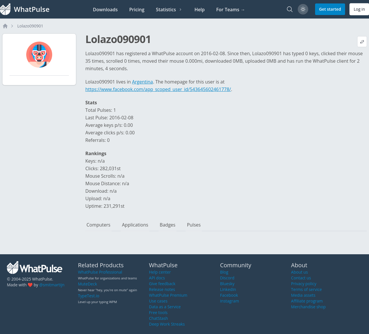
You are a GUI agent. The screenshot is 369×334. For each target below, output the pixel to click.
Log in (359, 9)
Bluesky (227, 283)
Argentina (142, 82)
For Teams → (230, 9)
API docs (157, 278)
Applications (135, 225)
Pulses (194, 225)
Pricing (136, 9)
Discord (227, 278)
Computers (98, 225)
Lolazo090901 (30, 26)
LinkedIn (228, 289)
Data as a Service (165, 306)
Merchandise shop (308, 306)
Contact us (301, 278)
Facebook (229, 295)
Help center (160, 272)
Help (199, 9)
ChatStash (158, 318)
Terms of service (306, 289)
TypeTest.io (88, 295)
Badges (167, 225)
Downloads (105, 9)
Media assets (303, 295)
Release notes (162, 289)
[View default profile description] (362, 41)
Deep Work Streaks (167, 324)
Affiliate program (307, 301)
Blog (224, 272)
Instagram (229, 301)
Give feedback (162, 283)
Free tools (158, 312)
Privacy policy (304, 283)
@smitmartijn (52, 284)
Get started (330, 9)
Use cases (158, 301)
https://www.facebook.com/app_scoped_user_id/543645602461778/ (158, 89)
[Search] (289, 9)
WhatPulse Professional (100, 272)
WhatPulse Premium (168, 295)
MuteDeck (87, 284)
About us (299, 272)
